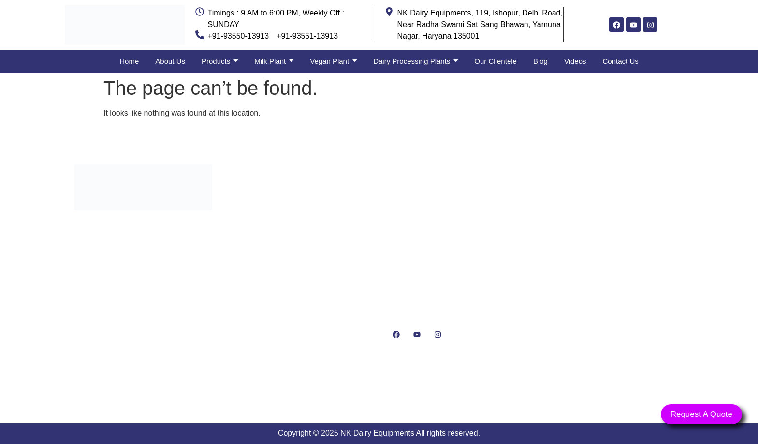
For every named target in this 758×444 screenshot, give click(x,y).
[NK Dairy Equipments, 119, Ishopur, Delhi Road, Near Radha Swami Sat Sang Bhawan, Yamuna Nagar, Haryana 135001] (615, 279)
